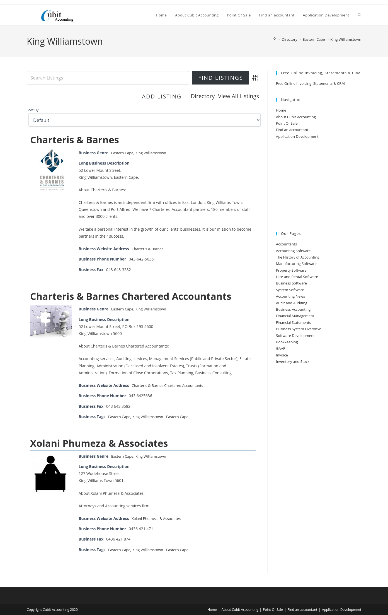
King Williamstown (345, 39)
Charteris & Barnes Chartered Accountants (130, 295)
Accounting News (290, 296)
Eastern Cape (123, 152)
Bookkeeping (287, 341)
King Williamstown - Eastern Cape (164, 415)
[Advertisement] (318, 186)
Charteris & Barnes (74, 138)
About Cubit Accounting (296, 116)
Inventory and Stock (292, 361)
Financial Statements (293, 322)
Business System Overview (298, 328)
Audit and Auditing (291, 302)
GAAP (280, 348)
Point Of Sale (287, 123)
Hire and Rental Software (297, 276)
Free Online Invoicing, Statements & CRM (310, 83)
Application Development (297, 136)
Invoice (282, 355)
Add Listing (233, 96)
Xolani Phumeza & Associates (99, 442)
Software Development (295, 335)
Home (281, 110)
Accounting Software (293, 250)
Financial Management (295, 315)
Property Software (291, 270)
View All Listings (183, 96)
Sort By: (33, 109)
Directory (148, 96)
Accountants (286, 244)
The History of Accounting (297, 257)
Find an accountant (292, 129)
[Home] (274, 39)
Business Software (291, 283)
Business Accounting (293, 309)
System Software (290, 289)
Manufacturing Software (296, 263)
